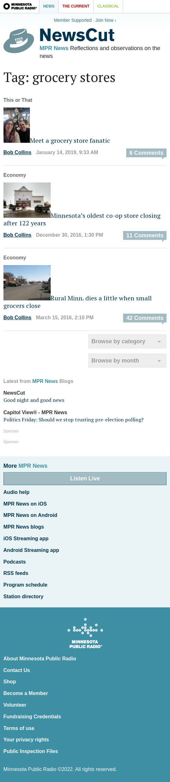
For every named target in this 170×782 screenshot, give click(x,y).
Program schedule (25, 585)
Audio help (16, 492)
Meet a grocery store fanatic (56, 140)
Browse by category (118, 341)
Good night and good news (33, 400)
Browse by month (115, 360)
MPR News (54, 48)
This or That (17, 100)
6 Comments (146, 153)
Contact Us (16, 670)
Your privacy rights (26, 739)
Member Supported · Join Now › (85, 20)
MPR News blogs (23, 527)
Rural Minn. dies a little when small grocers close (77, 302)
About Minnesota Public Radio (39, 658)
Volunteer (14, 705)
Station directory (23, 596)
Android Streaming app (31, 550)
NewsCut (14, 393)
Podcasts (14, 562)
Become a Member (25, 693)
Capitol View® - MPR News (35, 412)
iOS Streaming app (25, 538)
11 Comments (144, 235)
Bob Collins (17, 152)
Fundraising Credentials (32, 716)
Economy (14, 175)
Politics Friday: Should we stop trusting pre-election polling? (73, 419)
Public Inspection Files (30, 751)
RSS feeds (15, 573)
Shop (9, 681)
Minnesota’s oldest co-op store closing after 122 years (82, 219)
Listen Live (85, 478)
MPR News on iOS (25, 504)
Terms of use (18, 728)
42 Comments (144, 318)
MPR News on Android (30, 515)
